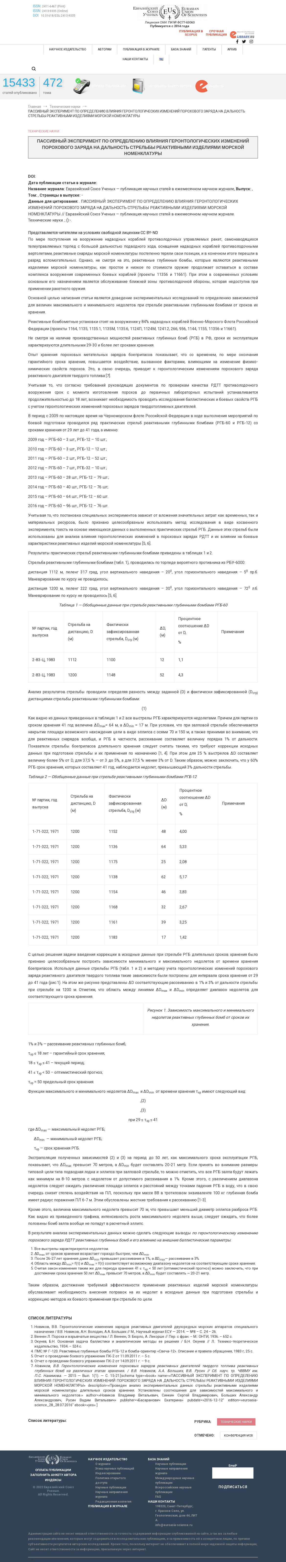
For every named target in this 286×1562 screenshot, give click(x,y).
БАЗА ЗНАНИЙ (181, 49)
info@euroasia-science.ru (173, 1525)
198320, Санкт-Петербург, (174, 1506)
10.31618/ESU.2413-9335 (58, 15)
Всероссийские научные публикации (173, 1490)
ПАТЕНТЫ (209, 49)
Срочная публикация (216, 33)
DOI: (36, 15)
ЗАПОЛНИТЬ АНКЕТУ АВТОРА (170, 86)
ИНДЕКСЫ (216, 86)
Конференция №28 (238, 1435)
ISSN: (37, 6)
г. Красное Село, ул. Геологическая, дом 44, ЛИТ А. (176, 1515)
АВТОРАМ (104, 49)
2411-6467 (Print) (53, 6)
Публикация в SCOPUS (191, 33)
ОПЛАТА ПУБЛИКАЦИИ (109, 86)
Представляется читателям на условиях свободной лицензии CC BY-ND (93, 232)
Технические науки (43, 131)
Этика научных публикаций (114, 1468)
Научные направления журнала (111, 1494)
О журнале (103, 1464)
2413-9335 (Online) (55, 11)
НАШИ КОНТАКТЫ (135, 59)
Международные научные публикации (174, 1480)
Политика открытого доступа (110, 1480)
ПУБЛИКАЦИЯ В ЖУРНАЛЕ (141, 49)
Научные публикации (110, 1487)
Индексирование (108, 1473)
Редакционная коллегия (113, 1501)
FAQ (158, 1496)
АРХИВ (232, 49)
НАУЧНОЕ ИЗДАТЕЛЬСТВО (67, 49)
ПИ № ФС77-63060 (181, 22)
